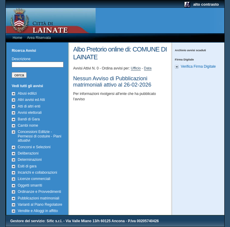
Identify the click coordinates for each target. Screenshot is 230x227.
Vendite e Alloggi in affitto (38, 211)
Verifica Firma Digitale (198, 66)
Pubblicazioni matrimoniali (38, 198)
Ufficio (136, 68)
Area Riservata (39, 38)
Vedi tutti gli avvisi (27, 86)
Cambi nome (28, 125)
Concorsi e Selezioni (34, 147)
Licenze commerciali (34, 179)
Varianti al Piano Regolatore (40, 204)
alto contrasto (206, 4)
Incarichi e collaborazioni (37, 172)
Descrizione (21, 59)
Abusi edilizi (27, 93)
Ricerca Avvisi (24, 51)
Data (148, 68)
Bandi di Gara (29, 119)
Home (17, 38)
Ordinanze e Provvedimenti (39, 192)
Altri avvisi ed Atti (31, 100)
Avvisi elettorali (30, 113)
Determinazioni (30, 160)
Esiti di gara (27, 166)
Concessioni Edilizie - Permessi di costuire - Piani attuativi (39, 136)
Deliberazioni (28, 153)
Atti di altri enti (29, 106)
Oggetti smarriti (30, 185)
